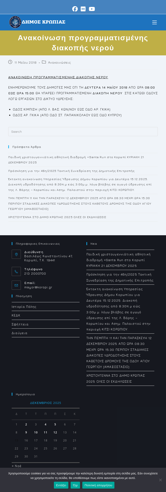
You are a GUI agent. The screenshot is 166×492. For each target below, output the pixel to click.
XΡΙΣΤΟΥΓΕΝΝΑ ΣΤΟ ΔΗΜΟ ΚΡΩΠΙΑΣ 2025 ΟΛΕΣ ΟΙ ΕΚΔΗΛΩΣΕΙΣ (57, 217)
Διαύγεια (20, 333)
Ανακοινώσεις (59, 62)
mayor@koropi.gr (38, 287)
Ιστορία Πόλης (24, 306)
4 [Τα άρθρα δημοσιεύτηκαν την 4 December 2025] (46, 424)
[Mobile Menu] (154, 22)
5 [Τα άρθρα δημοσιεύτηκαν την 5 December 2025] (55, 424)
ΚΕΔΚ (16, 315)
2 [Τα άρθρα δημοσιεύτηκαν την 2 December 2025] (26, 424)
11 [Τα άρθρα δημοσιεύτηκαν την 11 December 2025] (45, 432)
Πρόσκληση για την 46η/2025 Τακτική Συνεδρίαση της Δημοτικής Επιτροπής (71, 171)
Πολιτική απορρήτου (98, 485)
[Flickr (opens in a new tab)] (83, 9)
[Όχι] (160, 480)
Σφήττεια (20, 324)
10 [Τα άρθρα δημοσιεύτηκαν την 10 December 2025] (36, 432)
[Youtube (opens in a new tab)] (91, 9)
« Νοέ (17, 466)
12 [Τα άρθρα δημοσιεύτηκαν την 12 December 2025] (55, 432)
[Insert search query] (83, 131)
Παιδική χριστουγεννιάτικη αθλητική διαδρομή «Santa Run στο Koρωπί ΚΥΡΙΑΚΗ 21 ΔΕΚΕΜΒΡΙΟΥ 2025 (118, 260)
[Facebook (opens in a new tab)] (75, 9)
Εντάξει (61, 485)
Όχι (75, 485)
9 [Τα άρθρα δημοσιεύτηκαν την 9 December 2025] (26, 432)
